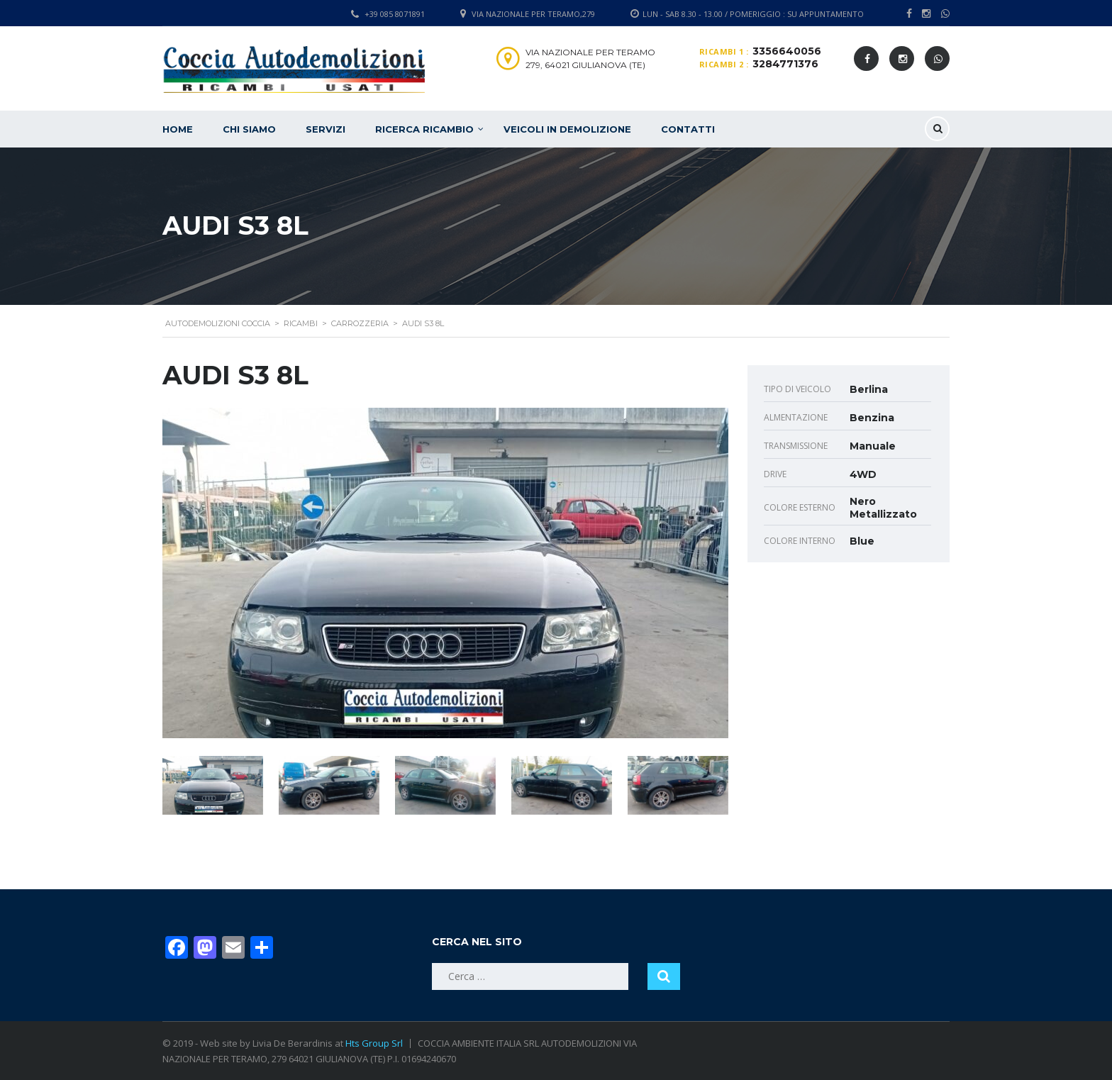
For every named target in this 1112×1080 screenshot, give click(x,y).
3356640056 (786, 51)
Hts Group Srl (374, 1043)
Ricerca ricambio (424, 129)
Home (177, 129)
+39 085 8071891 (395, 14)
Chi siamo (249, 129)
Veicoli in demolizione (567, 129)
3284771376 (785, 63)
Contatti (688, 129)
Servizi (325, 129)
